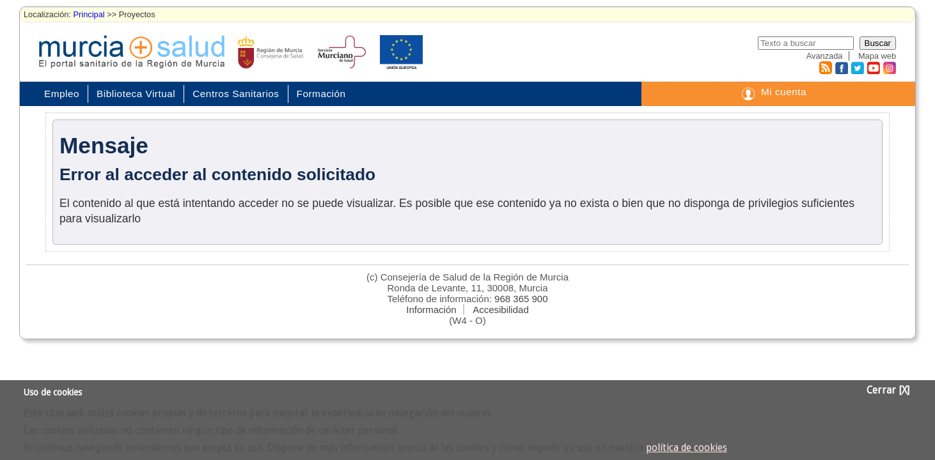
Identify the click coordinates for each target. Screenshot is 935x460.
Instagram (889, 67)
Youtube (873, 67)
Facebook (840, 67)
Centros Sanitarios (235, 93)
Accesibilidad (501, 309)
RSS (825, 67)
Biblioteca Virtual (136, 93)
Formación (321, 93)
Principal (89, 14)
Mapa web (877, 56)
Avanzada (824, 56)
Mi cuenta (783, 91)
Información (431, 309)
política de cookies (686, 448)
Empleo (61, 93)
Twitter (857, 67)
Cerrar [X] (888, 390)
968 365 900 (520, 298)
